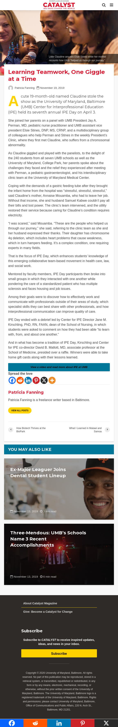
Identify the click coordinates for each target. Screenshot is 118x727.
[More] (52, 380)
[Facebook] (12, 380)
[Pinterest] (36, 380)
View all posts (19, 410)
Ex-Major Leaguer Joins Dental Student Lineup (38, 472)
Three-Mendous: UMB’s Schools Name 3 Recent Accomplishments (48, 539)
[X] (44, 380)
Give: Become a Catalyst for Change (48, 611)
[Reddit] (20, 380)
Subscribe (59, 653)
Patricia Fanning (21, 87)
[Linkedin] (28, 380)
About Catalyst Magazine (40, 603)
